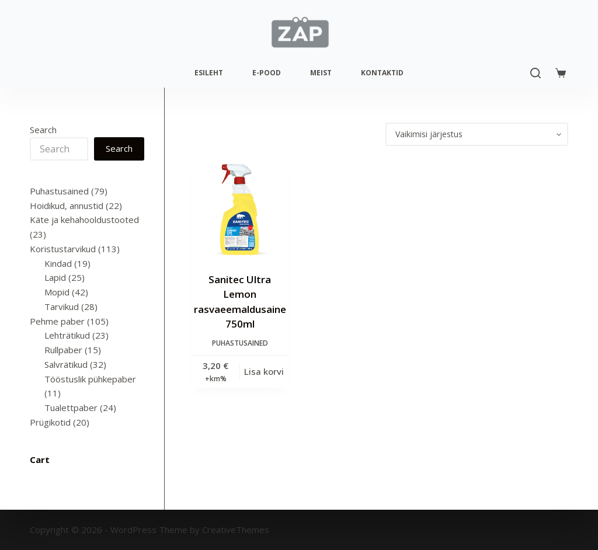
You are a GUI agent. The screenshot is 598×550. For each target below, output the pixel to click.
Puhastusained (240, 343)
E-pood (266, 73)
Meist (321, 73)
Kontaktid (382, 73)
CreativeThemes (235, 529)
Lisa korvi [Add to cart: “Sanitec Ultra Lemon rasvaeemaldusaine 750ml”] (264, 371)
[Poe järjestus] (476, 134)
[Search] (535, 73)
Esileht (208, 73)
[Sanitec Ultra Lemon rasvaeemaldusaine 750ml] (240, 209)
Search (43, 129)
